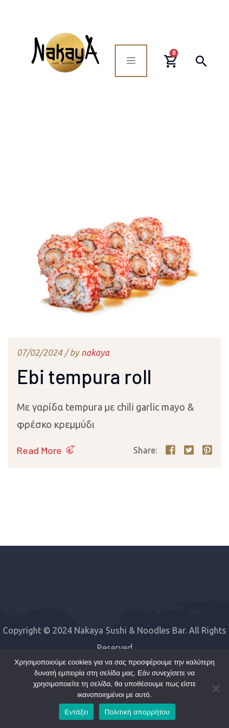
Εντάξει (76, 712)
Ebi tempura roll (84, 376)
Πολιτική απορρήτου (136, 712)
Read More (39, 450)
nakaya (95, 352)
